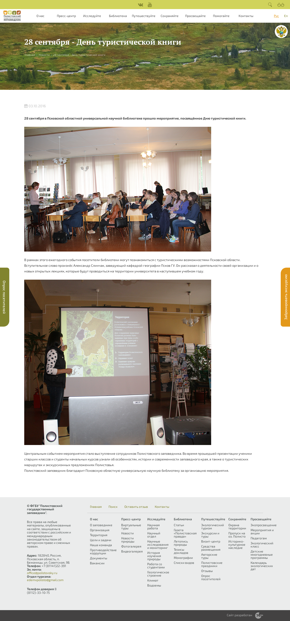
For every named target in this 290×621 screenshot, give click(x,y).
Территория (98, 535)
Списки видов (184, 563)
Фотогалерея (131, 546)
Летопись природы (181, 542)
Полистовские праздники (211, 564)
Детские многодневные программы (262, 554)
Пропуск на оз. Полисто (237, 534)
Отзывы (207, 571)
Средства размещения (210, 547)
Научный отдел (153, 534)
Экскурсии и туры (210, 534)
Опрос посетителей (210, 577)
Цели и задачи (100, 540)
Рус (276, 16)
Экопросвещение (264, 525)
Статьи (179, 525)
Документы (98, 558)
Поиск (113, 506)
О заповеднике (101, 525)
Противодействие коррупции (103, 551)
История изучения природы (154, 556)
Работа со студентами (156, 565)
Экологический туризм (212, 526)
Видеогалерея (132, 551)
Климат (152, 580)
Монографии (183, 558)
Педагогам (259, 538)
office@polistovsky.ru (42, 573)
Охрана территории (237, 526)
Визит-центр (210, 541)
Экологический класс (262, 544)
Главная (96, 506)
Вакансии (97, 563)
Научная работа (153, 526)
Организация (99, 530)
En (286, 16)
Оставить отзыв (136, 506)
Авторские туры (209, 556)
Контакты (246, 16)
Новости (44, 54)
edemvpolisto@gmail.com (45, 580)
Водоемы (154, 585)
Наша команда (101, 545)
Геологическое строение (158, 573)
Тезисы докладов (181, 551)
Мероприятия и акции (262, 531)
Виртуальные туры (131, 526)
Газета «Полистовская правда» (185, 533)
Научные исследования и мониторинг (158, 544)
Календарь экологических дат (262, 566)
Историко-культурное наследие (236, 544)
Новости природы (127, 539)
